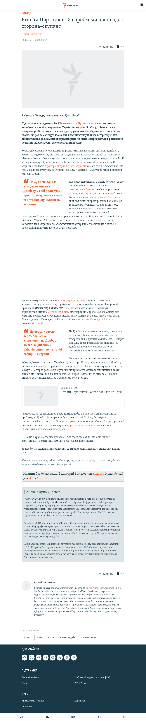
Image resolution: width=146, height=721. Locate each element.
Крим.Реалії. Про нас (33, 701)
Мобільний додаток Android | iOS (92, 677)
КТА (73, 717)
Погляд (26, 13)
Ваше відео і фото (31, 677)
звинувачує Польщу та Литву (93, 319)
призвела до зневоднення (84, 425)
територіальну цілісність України (65, 166)
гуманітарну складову (71, 300)
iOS (31, 478)
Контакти (79, 701)
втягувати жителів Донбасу (101, 197)
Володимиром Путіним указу (78, 123)
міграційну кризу (58, 312)
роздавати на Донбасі (82, 189)
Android (42, 478)
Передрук (27, 707)
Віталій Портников (32, 34)
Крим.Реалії (92, 588)
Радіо (25, 683)
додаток (98, 473)
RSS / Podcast (81, 683)
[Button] (106, 47)
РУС (99, 717)
